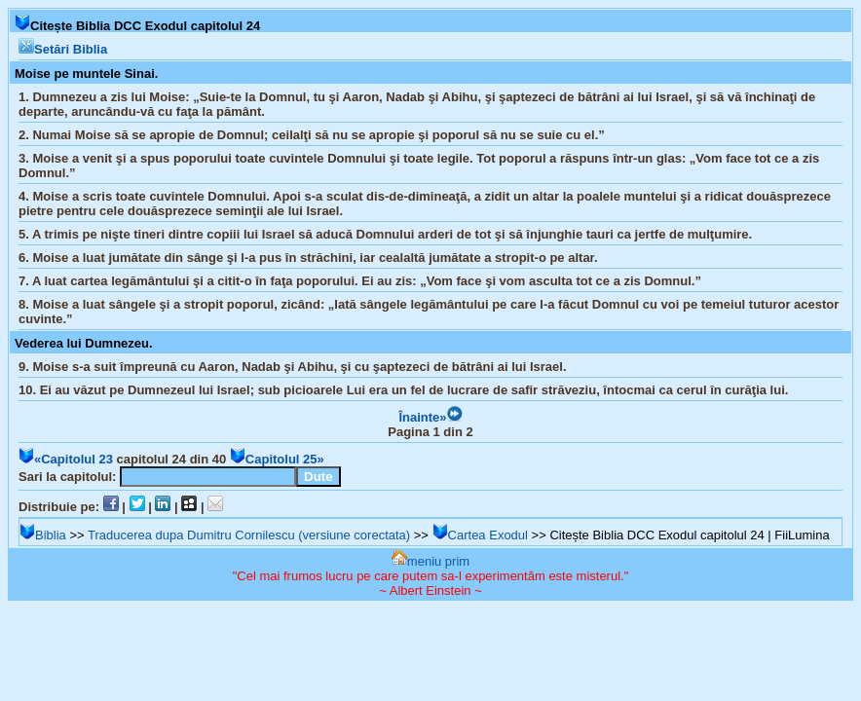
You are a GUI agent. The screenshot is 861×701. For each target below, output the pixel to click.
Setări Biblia (63, 49)
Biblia (42, 535)
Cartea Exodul (480, 535)
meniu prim (430, 561)
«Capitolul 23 (66, 459)
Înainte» (430, 417)
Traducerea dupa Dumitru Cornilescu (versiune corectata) (249, 535)
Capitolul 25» (277, 459)
